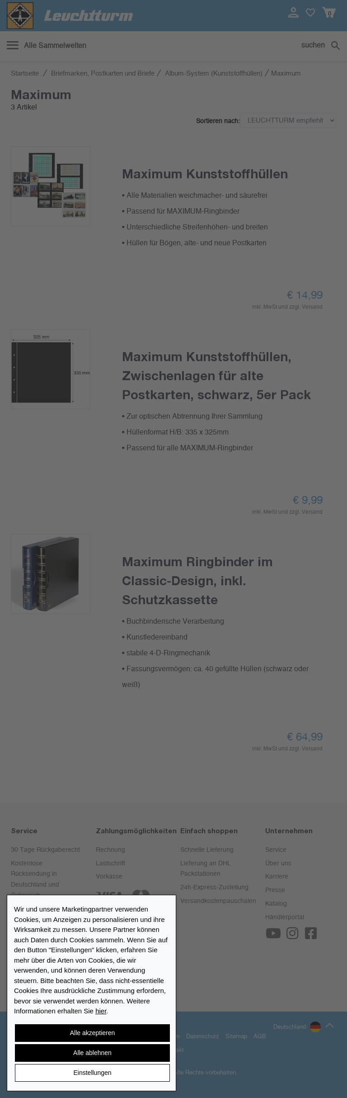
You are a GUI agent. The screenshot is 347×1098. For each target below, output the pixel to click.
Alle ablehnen (92, 1052)
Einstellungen (92, 1072)
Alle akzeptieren (92, 1032)
